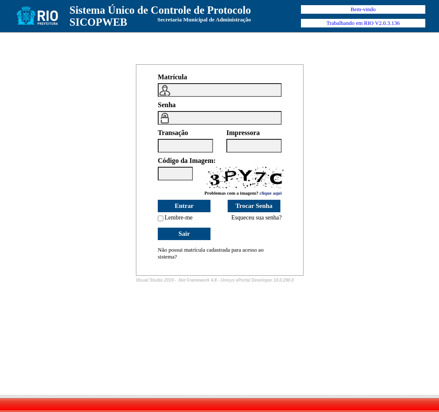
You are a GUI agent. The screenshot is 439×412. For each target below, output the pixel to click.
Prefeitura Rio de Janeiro (37, 16)
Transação (173, 132)
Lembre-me (178, 217)
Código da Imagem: (187, 160)
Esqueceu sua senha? (257, 217)
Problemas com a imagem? (243, 192)
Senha (167, 104)
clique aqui (270, 192)
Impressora (243, 132)
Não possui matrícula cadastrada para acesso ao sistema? (211, 253)
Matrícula (172, 77)
